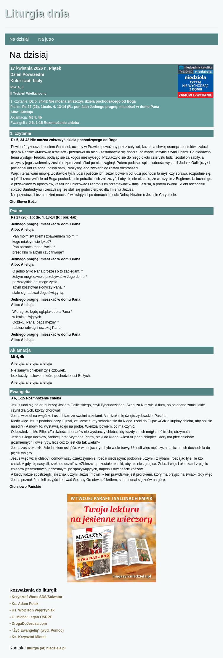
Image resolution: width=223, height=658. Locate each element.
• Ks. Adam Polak (23, 604)
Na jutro (46, 39)
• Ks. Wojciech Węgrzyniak (31, 610)
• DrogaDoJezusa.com (28, 624)
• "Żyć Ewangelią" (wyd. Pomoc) (36, 630)
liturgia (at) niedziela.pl (46, 648)
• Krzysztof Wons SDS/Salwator (35, 597)
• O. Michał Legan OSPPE (30, 617)
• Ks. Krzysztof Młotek (27, 637)
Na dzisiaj (19, 39)
